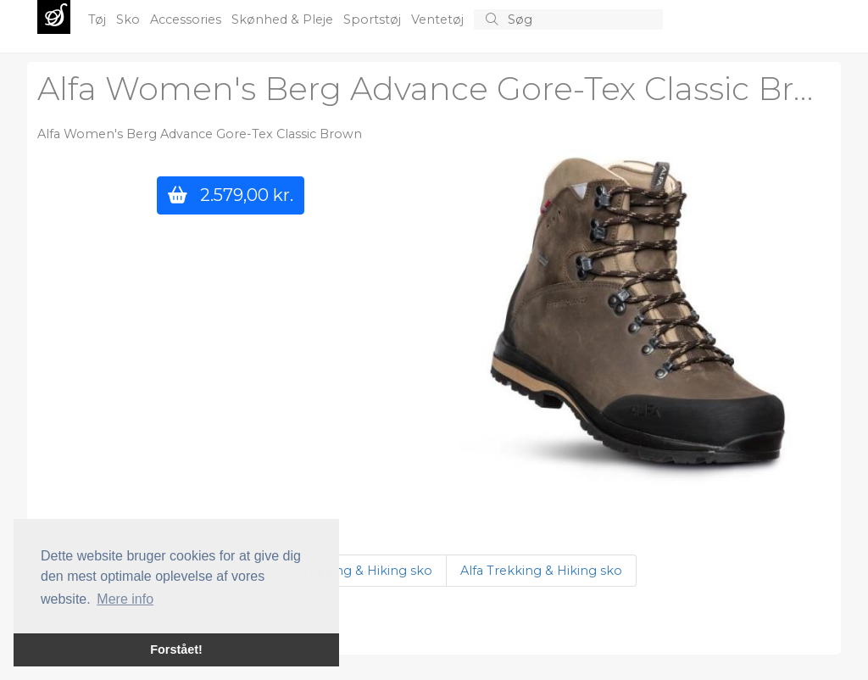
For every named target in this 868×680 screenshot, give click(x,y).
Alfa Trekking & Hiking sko (541, 570)
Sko (129, 19)
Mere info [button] (125, 599)
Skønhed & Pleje (284, 19)
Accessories (187, 19)
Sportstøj (373, 19)
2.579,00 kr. (230, 194)
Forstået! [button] (176, 649)
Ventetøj (439, 19)
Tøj (98, 19)
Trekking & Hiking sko (364, 570)
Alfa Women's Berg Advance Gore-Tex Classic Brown (449, 89)
